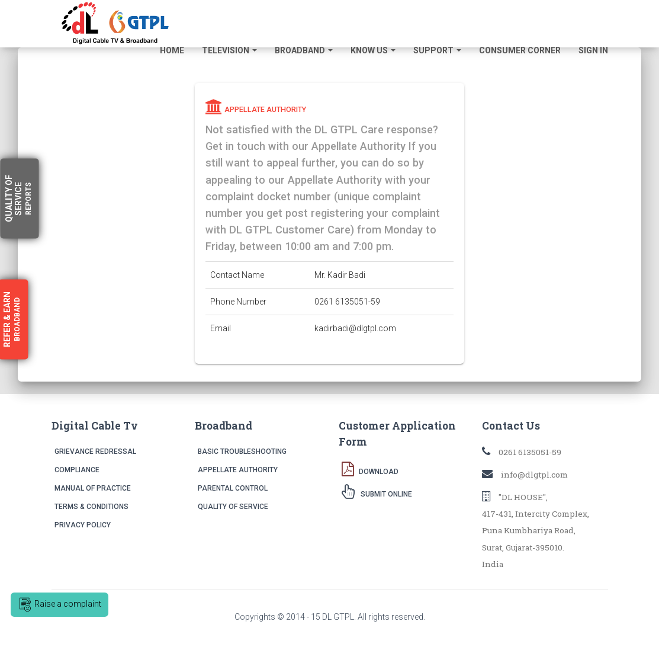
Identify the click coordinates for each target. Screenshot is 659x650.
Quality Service (18, 198)
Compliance (76, 470)
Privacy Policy (82, 525)
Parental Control (233, 488)
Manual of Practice (92, 488)
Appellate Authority (238, 470)
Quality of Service (233, 506)
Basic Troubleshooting (242, 451)
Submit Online (377, 491)
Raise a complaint (59, 604)
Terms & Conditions (91, 506)
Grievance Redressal (95, 451)
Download (370, 469)
